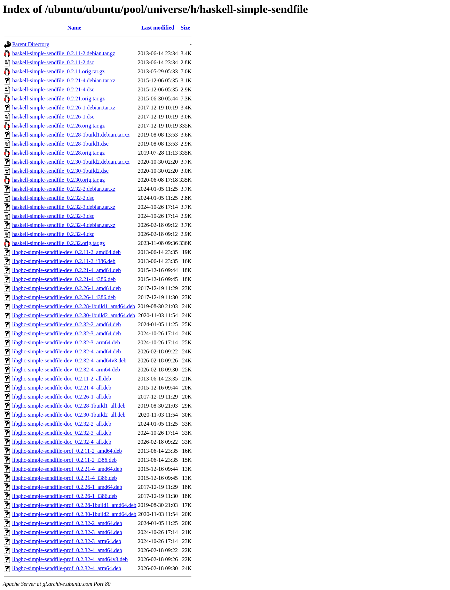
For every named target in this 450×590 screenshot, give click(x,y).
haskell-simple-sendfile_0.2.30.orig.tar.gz (58, 180)
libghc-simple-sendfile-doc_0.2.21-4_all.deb (61, 388)
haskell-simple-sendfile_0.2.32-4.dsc (53, 234)
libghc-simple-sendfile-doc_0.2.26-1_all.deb (61, 397)
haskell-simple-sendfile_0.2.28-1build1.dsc (60, 144)
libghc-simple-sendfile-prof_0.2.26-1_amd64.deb (67, 487)
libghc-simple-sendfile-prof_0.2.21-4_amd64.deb (67, 469)
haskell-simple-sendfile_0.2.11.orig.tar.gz (58, 71)
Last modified (157, 28)
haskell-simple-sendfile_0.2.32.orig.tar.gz (58, 243)
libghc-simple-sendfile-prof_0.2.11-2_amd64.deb (67, 451)
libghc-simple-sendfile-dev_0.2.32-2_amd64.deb (66, 324)
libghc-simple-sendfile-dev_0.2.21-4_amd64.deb (66, 270)
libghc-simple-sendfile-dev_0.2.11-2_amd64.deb (66, 252)
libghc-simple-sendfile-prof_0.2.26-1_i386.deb (64, 496)
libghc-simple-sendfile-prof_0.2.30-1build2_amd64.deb (74, 514)
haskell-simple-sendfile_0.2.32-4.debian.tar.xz (63, 225)
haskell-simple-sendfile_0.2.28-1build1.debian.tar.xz (70, 135)
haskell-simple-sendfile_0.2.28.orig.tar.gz (58, 153)
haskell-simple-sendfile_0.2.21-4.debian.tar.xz (63, 80)
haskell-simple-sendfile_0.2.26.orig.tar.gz (58, 126)
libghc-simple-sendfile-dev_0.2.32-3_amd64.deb (66, 333)
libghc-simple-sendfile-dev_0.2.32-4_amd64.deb (66, 351)
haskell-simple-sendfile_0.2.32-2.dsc (53, 198)
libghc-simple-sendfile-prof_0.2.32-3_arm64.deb (66, 541)
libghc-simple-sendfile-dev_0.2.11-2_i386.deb (64, 261)
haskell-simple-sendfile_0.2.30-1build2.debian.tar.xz (70, 162)
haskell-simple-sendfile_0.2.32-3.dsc (53, 216)
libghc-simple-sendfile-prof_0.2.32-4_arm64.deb (66, 568)
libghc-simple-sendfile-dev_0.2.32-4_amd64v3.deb (69, 360)
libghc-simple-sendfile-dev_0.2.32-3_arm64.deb (66, 342)
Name (74, 28)
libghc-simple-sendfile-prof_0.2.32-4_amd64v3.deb (70, 559)
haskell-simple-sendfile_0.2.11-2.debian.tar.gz (63, 53)
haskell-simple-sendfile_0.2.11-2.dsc (53, 62)
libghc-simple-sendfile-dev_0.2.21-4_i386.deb (64, 279)
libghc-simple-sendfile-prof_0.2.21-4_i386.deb (64, 478)
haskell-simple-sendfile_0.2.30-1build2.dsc (60, 171)
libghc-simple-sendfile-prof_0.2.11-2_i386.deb (64, 460)
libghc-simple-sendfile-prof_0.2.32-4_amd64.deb (67, 550)
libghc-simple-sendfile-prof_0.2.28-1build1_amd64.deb (74, 505)
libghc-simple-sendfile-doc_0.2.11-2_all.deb (61, 379)
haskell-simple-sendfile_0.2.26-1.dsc (53, 117)
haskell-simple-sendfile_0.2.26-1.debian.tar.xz (63, 107)
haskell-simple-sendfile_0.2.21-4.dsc (53, 89)
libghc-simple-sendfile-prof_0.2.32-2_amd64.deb (67, 523)
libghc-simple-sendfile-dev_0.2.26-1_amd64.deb (66, 288)
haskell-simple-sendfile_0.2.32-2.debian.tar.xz (63, 189)
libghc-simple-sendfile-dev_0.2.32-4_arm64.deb (66, 369)
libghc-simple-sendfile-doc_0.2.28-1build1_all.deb (69, 406)
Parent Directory (30, 44)
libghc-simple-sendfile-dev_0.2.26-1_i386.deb (64, 297)
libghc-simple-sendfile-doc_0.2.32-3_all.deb (61, 433)
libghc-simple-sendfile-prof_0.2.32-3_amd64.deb (67, 532)
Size (185, 28)
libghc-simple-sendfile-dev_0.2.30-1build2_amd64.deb (73, 315)
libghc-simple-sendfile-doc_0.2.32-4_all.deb (61, 442)
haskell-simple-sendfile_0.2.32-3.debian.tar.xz (63, 207)
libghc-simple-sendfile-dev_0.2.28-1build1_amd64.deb (73, 306)
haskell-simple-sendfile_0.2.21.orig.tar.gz (58, 98)
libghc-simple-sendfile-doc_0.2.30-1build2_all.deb (69, 415)
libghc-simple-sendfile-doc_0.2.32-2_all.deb (61, 424)
